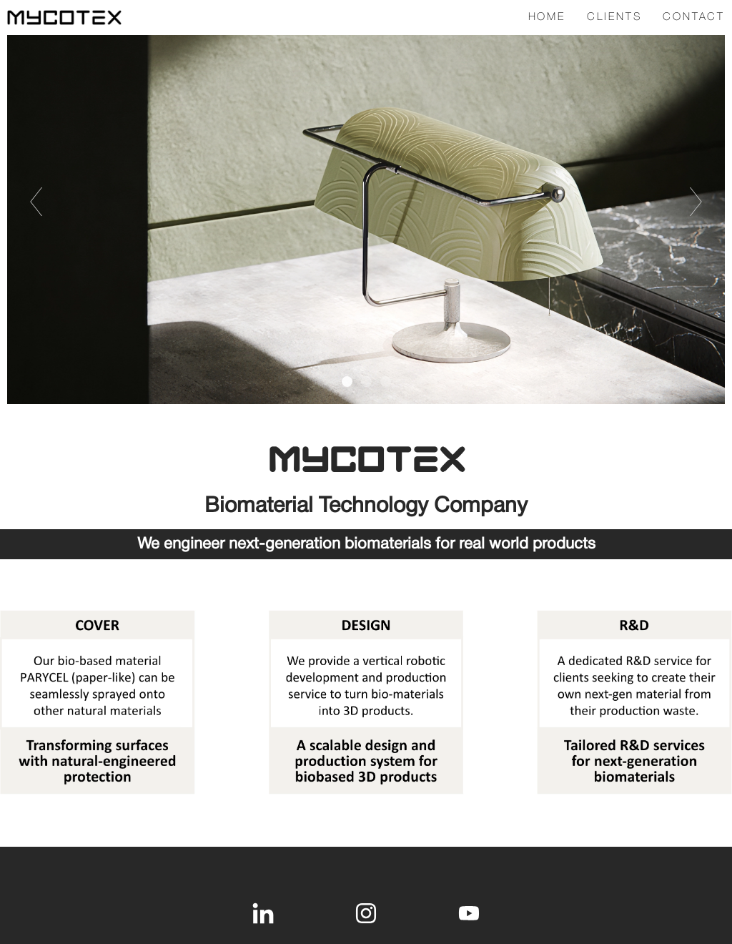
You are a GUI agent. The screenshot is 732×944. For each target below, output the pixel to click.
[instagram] (366, 913)
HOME (546, 17)
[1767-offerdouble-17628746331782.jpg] (366, 702)
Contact (694, 17)
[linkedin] (263, 913)
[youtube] (469, 913)
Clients (614, 17)
